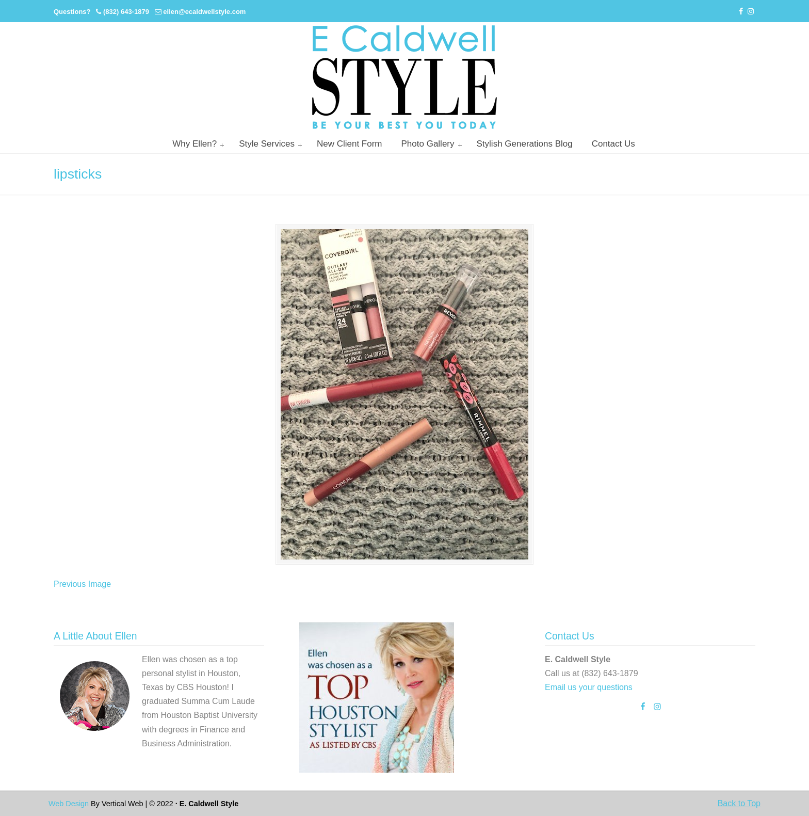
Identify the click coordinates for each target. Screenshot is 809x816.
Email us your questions (589, 687)
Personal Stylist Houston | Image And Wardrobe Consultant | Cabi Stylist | (404, 77)
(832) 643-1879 (126, 11)
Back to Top (739, 803)
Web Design (68, 803)
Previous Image (82, 584)
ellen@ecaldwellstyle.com (204, 11)
